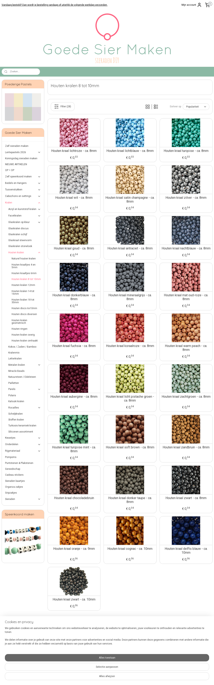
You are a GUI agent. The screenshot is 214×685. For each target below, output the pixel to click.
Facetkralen (24, 215)
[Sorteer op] (196, 107)
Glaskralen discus (18, 228)
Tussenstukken (23, 189)
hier (71, 662)
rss (103, 677)
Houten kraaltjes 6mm (24, 273)
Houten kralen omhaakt (25, 340)
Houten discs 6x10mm (24, 308)
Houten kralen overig (23, 334)
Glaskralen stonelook (20, 246)
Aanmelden (182, 639)
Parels (24, 389)
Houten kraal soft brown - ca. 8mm (130, 447)
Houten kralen (24, 252)
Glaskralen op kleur (24, 222)
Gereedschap (12, 469)
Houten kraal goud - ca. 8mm (74, 248)
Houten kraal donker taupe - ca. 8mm (130, 500)
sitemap (95, 677)
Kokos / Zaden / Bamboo (22, 346)
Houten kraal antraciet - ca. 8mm (129, 248)
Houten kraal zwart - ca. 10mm (73, 599)
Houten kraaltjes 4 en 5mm (24, 266)
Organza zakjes (14, 486)
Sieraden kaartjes (15, 481)
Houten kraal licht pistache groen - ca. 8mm (130, 398)
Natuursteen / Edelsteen (22, 376)
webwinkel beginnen (117, 677)
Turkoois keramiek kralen (22, 425)
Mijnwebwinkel (152, 677)
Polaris (12, 395)
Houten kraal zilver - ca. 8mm (185, 198)
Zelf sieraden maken (16, 146)
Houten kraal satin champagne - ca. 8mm (130, 199)
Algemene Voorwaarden (15, 643)
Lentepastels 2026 (23, 152)
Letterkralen (15, 358)
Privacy (6, 647)
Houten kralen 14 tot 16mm (23, 292)
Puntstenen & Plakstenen (19, 463)
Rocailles (24, 407)
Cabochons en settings (23, 196)
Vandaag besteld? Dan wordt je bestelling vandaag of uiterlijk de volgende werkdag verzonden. (55, 4)
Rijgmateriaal (23, 451)
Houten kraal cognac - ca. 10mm (129, 549)
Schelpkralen (15, 413)
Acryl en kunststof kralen (24, 209)
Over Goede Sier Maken (15, 651)
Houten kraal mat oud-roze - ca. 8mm (186, 297)
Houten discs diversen (24, 314)
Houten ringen (19, 328)
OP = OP (9, 170)
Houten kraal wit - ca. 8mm (74, 198)
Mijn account (192, 4)
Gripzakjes (11, 492)
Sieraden (23, 499)
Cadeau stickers (14, 474)
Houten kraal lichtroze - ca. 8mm (74, 151)
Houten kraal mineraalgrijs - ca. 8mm (129, 297)
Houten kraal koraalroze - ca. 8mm (130, 346)
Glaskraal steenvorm (20, 240)
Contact (6, 631)
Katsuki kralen (16, 401)
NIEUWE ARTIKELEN (16, 164)
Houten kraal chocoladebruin (74, 498)
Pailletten (13, 383)
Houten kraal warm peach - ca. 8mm (186, 348)
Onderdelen (23, 444)
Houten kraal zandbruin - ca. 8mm (185, 447)
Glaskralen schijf (17, 234)
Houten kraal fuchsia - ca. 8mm (74, 346)
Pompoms (10, 457)
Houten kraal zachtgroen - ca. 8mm (185, 396)
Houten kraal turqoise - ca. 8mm (185, 151)
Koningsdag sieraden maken (21, 158)
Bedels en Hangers (23, 183)
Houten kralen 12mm (23, 285)
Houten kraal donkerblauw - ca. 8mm (73, 297)
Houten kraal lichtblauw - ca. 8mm (129, 151)
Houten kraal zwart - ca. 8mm (185, 498)
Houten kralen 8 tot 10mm (26, 279)
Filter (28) (62, 106)
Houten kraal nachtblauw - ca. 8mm (185, 248)
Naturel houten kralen (24, 258)
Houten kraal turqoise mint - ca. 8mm (74, 449)
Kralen (23, 202)
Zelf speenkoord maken (23, 176)
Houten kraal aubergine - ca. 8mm (73, 396)
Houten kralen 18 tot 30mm (23, 301)
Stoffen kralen (16, 419)
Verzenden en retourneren (16, 639)
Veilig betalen (9, 635)
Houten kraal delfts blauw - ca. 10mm (185, 550)
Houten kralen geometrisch (19, 321)
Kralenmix (13, 352)
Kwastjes (23, 438)
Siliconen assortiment (20, 431)
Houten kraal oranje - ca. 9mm (74, 549)
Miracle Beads (16, 371)
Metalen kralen (24, 365)
